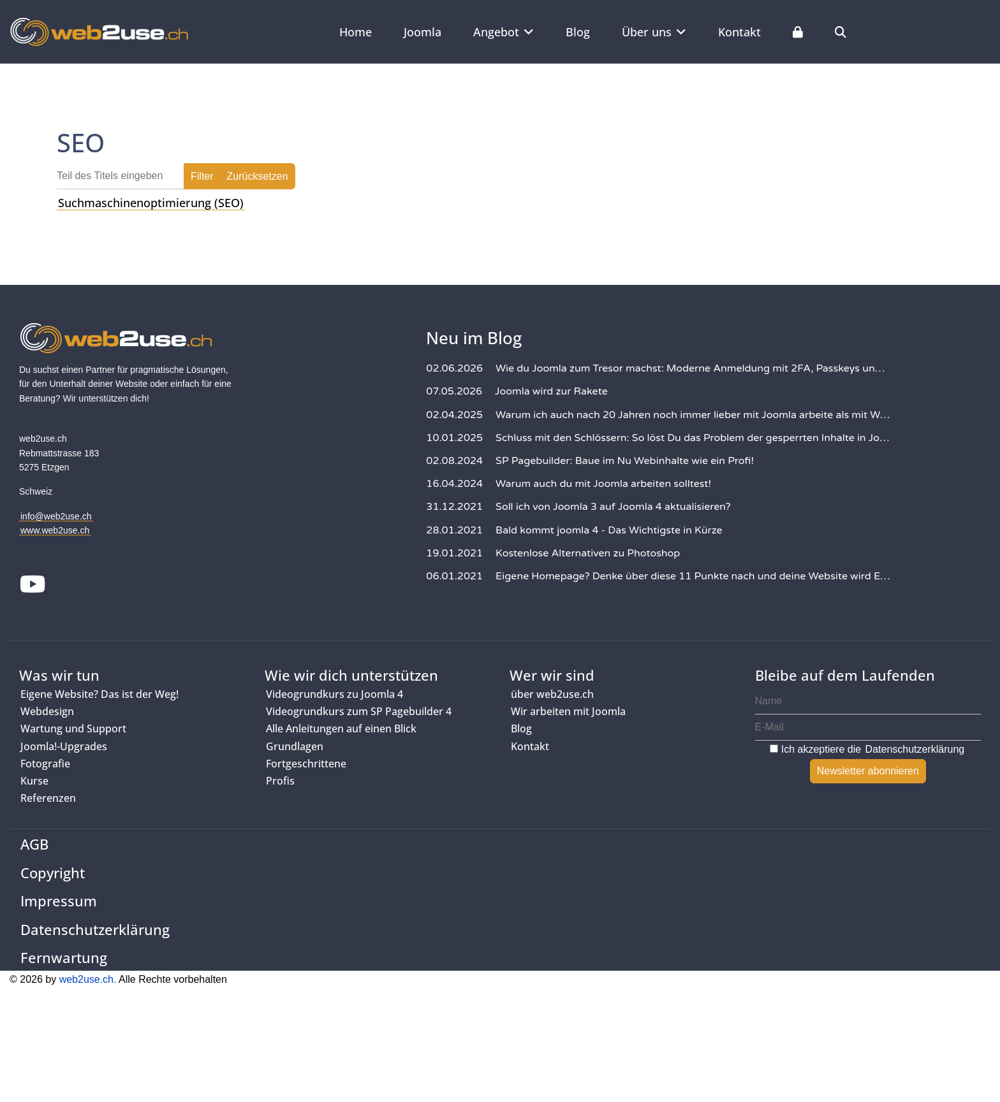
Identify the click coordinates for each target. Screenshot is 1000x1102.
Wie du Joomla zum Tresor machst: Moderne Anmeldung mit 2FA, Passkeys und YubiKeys (693, 368)
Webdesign (47, 711)
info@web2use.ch (56, 516)
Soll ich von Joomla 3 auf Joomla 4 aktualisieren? (613, 506)
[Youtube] (33, 585)
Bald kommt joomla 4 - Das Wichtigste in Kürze (609, 530)
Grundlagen (294, 746)
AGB (34, 843)
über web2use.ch (552, 694)
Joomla (422, 32)
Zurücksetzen (257, 176)
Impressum (58, 900)
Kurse (34, 781)
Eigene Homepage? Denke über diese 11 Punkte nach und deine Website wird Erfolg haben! (693, 576)
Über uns (647, 32)
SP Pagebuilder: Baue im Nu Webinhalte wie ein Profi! (625, 460)
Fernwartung (63, 957)
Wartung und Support (73, 728)
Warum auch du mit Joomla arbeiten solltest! (603, 483)
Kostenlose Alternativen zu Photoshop (588, 553)
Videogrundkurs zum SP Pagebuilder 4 (359, 711)
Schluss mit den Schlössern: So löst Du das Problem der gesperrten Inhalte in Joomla (693, 437)
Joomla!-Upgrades (63, 746)
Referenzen (48, 798)
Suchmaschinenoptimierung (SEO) (151, 202)
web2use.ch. (88, 979)
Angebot (496, 32)
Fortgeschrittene (306, 764)
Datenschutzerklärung (915, 749)
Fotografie (45, 764)
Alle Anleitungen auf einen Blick (341, 728)
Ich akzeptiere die (868, 749)
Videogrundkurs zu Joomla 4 (334, 694)
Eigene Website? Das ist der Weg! (99, 694)
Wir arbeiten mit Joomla (568, 711)
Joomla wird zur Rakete (551, 391)
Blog (578, 32)
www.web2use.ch (54, 530)
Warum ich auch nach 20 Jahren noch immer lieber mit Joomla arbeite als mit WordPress (693, 415)
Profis (280, 781)
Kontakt (739, 32)
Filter (202, 176)
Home (355, 32)
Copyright (52, 872)
